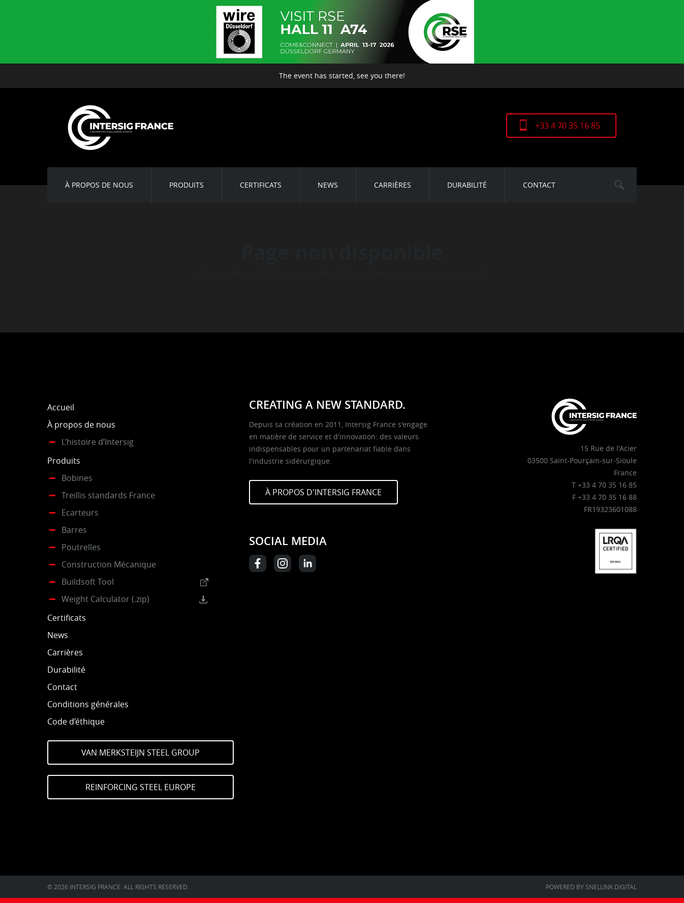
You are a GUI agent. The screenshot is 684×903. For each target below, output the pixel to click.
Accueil (60, 407)
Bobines (76, 478)
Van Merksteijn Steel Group (140, 752)
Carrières (392, 185)
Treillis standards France (108, 495)
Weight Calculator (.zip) (105, 599)
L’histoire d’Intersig (97, 441)
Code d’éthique (76, 721)
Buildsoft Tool (87, 581)
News (328, 185)
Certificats (261, 185)
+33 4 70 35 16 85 (567, 125)
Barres (74, 529)
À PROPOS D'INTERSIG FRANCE (323, 492)
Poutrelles (81, 547)
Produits (186, 185)
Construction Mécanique (108, 564)
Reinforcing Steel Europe (140, 787)
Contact (539, 185)
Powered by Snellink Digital (591, 887)
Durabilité (467, 185)
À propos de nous (99, 185)
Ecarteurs (80, 512)
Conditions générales (88, 704)
